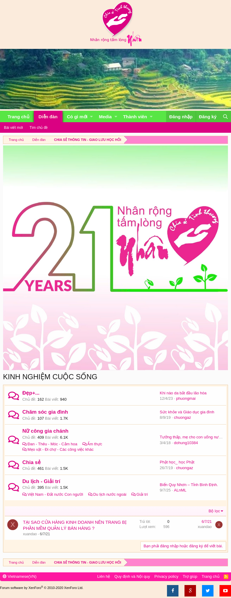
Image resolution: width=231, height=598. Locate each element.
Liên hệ (103, 576)
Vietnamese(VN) (20, 576)
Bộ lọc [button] (214, 511)
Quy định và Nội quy (132, 576)
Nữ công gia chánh (45, 431)
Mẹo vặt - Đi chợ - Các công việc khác (60, 449)
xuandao (30, 534)
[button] (91, 116)
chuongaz (182, 417)
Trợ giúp (190, 576)
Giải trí (142, 494)
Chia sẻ (31, 462)
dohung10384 (186, 443)
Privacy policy (166, 576)
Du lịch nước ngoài (110, 494)
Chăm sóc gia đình (45, 412)
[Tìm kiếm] (225, 116)
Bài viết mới (13, 128)
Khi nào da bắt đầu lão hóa (183, 393)
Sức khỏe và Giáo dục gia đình (187, 412)
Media (105, 116)
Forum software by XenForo (41, 588)
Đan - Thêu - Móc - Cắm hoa (52, 444)
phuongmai (185, 398)
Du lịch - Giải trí (41, 481)
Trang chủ (18, 116)
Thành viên (135, 116)
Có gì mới (77, 116)
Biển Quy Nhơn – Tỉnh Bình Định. (189, 484)
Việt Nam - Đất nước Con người (55, 494)
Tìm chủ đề (39, 128)
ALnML (180, 490)
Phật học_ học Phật (177, 462)
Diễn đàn (48, 116)
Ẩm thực (94, 444)
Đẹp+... (31, 393)
